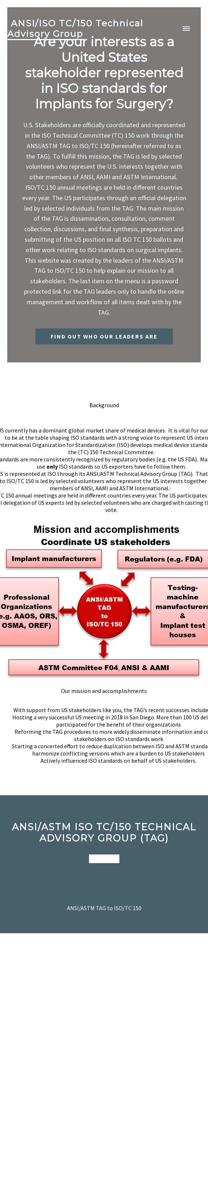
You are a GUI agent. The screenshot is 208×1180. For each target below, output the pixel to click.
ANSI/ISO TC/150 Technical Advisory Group (75, 28)
